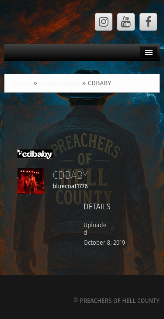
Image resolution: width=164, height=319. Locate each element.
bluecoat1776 (70, 186)
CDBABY (37, 127)
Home (22, 83)
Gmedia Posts (59, 83)
